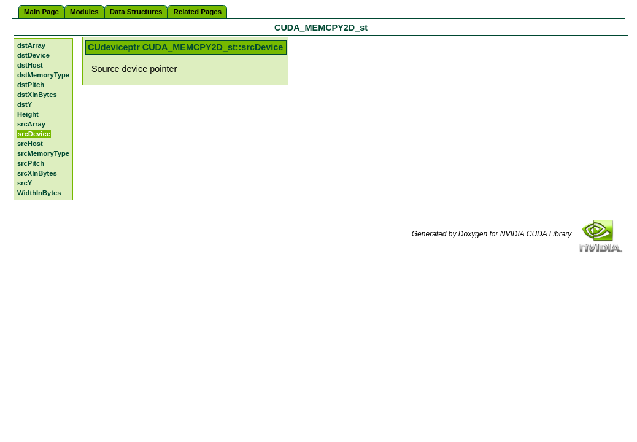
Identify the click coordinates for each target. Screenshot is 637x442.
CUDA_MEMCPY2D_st (321, 28)
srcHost (30, 143)
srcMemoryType (43, 153)
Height (28, 114)
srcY (24, 183)
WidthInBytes (39, 192)
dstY (24, 104)
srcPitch (30, 163)
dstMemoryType (43, 75)
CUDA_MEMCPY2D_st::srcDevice (213, 47)
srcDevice (34, 134)
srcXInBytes (37, 173)
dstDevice (33, 55)
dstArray (31, 45)
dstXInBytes (37, 94)
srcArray (31, 124)
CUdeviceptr (114, 47)
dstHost (30, 65)
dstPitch (30, 84)
